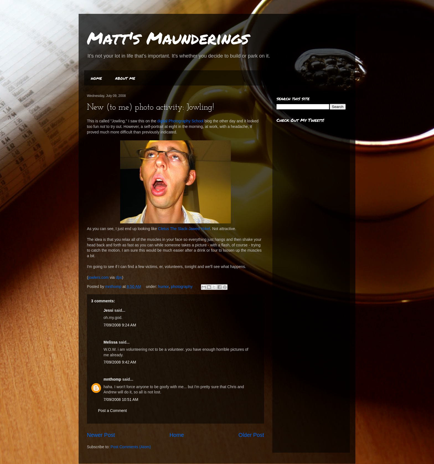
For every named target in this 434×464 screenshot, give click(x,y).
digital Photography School (180, 121)
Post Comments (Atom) (131, 447)
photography (182, 286)
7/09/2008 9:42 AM (120, 362)
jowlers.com (98, 277)
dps (119, 277)
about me (125, 78)
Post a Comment (112, 410)
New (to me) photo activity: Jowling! (150, 107)
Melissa (111, 342)
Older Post (251, 435)
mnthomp (113, 286)
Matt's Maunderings (168, 38)
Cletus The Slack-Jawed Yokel (184, 228)
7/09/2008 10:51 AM (121, 399)
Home (176, 435)
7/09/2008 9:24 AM (120, 325)
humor (163, 286)
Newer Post (101, 435)
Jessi (108, 310)
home (96, 78)
